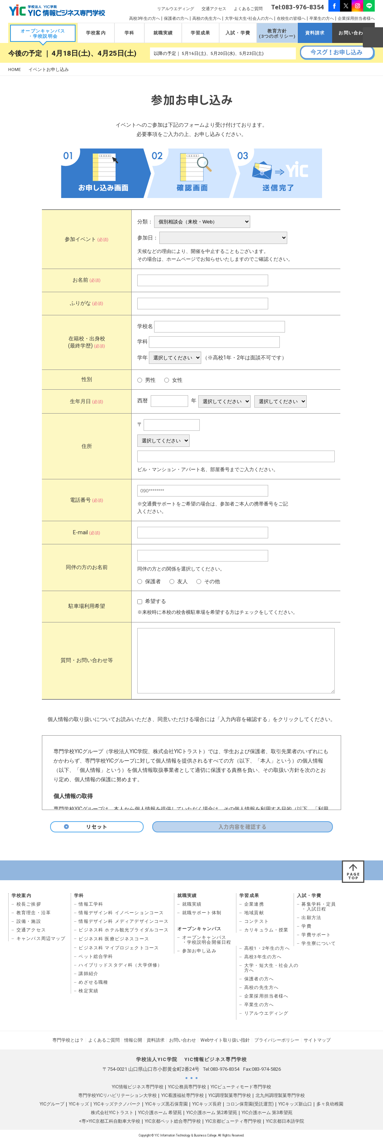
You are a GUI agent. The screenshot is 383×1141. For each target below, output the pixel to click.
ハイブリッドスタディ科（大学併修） (120, 965)
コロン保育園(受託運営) (250, 1104)
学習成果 (201, 32)
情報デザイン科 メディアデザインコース (124, 921)
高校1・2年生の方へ (267, 948)
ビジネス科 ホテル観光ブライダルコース (124, 930)
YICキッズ (79, 1104)
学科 (129, 32)
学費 (306, 926)
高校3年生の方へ (144, 18)
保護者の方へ (176, 18)
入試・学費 (238, 32)
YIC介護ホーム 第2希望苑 (211, 1112)
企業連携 (254, 904)
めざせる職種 (93, 982)
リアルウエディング (175, 8)
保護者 (149, 581)
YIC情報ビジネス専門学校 (137, 1086)
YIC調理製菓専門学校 (229, 1095)
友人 (178, 581)
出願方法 (311, 917)
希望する (151, 601)
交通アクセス (214, 8)
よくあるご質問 (248, 8)
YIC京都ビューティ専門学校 (233, 1121)
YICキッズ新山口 (295, 1104)
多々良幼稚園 (329, 1104)
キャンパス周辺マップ (41, 938)
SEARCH (372, 37)
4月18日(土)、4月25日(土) (94, 53)
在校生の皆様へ (291, 18)
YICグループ (52, 1104)
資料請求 (315, 32)
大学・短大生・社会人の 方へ (271, 968)
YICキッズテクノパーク (117, 1104)
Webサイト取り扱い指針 (225, 1040)
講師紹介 (88, 973)
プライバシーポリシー (276, 1040)
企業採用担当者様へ (356, 18)
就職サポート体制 (201, 912)
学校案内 (96, 32)
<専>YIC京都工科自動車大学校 (109, 1121)
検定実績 (88, 990)
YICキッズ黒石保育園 (166, 1104)
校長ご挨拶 (28, 904)
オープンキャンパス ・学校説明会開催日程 (207, 940)
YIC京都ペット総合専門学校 (173, 1121)
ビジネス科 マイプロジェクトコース (119, 947)
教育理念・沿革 (33, 912)
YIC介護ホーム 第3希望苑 (267, 1112)
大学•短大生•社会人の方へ (249, 18)
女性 (173, 380)
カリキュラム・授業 (266, 930)
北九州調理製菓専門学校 (280, 1095)
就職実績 (163, 32)
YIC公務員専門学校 (187, 1086)
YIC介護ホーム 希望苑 (160, 1112)
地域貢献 (254, 912)
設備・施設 (28, 921)
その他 (208, 581)
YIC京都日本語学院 (285, 1121)
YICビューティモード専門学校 (241, 1086)
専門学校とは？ (68, 1040)
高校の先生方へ (206, 18)
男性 (146, 380)
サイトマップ (317, 1040)
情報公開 (133, 1040)
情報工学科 (91, 904)
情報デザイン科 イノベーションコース (121, 912)
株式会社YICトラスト (112, 1112)
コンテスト (256, 921)
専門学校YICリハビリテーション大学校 (117, 1095)
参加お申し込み (199, 950)
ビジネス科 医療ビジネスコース (114, 938)
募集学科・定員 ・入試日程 (318, 907)
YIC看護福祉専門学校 (182, 1095)
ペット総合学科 (96, 956)
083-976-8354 (224, 1069)
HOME (14, 69)
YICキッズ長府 (206, 1104)
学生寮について (318, 943)
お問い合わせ (353, 32)
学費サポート (316, 934)
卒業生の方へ (321, 18)
